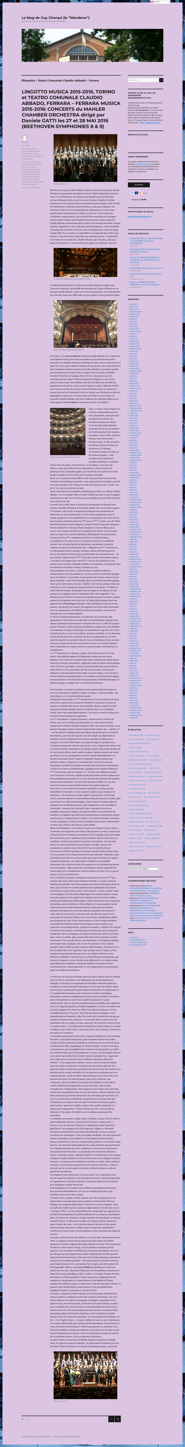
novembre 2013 (135, 591)
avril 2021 (133, 398)
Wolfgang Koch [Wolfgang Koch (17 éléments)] (136, 851)
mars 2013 (133, 611)
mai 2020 (133, 421)
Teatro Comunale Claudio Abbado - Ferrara (32, 181)
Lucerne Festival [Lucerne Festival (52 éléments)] (136, 809)
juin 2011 (133, 663)
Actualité (25, 149)
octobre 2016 (135, 505)
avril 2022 (133, 381)
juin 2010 (133, 693)
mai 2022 (133, 379)
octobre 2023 (135, 346)
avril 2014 (133, 579)
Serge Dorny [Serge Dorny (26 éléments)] (135, 838)
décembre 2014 (135, 559)
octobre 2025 (135, 314)
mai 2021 (133, 396)
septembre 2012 (136, 626)
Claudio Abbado (28, 151)
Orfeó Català (34, 177)
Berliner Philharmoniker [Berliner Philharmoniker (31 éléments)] (139, 743)
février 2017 (134, 495)
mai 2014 (133, 577)
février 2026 (134, 309)
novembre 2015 (135, 532)
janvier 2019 (134, 450)
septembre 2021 (136, 388)
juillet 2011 (134, 661)
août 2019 (133, 438)
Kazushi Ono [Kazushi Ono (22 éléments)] (154, 793)
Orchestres (38, 156)
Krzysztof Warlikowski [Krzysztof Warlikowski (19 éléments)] (138, 805)
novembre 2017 (135, 475)
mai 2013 (133, 606)
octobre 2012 (134, 624)
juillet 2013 (134, 601)
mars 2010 (134, 700)
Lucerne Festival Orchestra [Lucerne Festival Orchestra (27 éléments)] (140, 813)
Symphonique (27, 159)
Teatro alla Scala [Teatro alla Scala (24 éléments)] (136, 846)
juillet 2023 (134, 351)
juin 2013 (133, 604)
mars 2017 (134, 492)
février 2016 (134, 525)
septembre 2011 (135, 656)
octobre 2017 (134, 478)
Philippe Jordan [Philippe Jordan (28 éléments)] (154, 826)
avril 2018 (133, 470)
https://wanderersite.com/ (150, 123)
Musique (29, 156)
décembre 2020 (135, 406)
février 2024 (134, 341)
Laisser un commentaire (31, 188)
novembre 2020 (136, 408)
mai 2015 (133, 547)
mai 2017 (133, 487)
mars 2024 (134, 339)
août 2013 (133, 599)
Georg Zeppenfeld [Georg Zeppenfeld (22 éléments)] (152, 772)
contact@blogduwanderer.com (139, 217)
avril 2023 (133, 359)
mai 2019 (133, 443)
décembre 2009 (135, 708)
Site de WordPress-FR (138, 945)
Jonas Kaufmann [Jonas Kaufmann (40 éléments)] (137, 789)
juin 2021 (133, 393)
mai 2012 (133, 636)
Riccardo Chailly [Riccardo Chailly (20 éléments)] (136, 834)
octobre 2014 (134, 564)
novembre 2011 (135, 651)
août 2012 (133, 629)
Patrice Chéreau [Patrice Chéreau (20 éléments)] (136, 826)
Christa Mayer (27, 162)
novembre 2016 (135, 502)
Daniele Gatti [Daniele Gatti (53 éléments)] (155, 760)
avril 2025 (133, 324)
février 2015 (134, 554)
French (155, 1)
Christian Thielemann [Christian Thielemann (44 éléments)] (139, 752)
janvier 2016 (134, 527)
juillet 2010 (134, 690)
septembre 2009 (136, 715)
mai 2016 (133, 517)
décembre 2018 (135, 453)
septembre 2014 (136, 567)
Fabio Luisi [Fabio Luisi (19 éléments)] (154, 768)
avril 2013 (133, 609)
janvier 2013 (134, 616)
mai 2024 (133, 334)
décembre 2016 (135, 500)
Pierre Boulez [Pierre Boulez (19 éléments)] (135, 830)
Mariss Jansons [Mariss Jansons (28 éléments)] (136, 822)
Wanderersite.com (143, 164)
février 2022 (134, 383)
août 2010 (133, 688)
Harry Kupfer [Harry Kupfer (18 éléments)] (155, 780)
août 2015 (133, 539)
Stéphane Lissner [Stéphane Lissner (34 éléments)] (137, 842)
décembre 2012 (135, 619)
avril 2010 (133, 698)
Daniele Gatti (34, 169)
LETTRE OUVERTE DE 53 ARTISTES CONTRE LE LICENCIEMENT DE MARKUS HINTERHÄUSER (146, 241)
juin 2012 (133, 634)
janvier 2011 (134, 676)
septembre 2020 (136, 411)
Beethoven (33, 149)
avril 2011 (133, 668)
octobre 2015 (134, 535)
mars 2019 (134, 448)
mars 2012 (134, 641)
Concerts (30, 154)
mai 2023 (133, 356)
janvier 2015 (134, 557)
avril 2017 (133, 490)
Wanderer (25, 142)
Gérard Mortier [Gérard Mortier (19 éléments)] (155, 776)
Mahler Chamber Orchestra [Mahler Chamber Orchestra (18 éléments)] (140, 818)
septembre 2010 (136, 686)
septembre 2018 (136, 460)
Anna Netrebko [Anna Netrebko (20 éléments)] (136, 739)
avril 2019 (133, 445)
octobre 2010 (134, 683)
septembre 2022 (136, 371)
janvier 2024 (134, 344)
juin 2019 (133, 440)
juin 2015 (133, 544)
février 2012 (134, 643)
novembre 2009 (136, 710)
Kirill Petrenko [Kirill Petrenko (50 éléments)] (151, 797)
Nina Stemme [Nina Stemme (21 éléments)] (152, 822)
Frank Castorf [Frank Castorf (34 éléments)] (135, 772)
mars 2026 (134, 307)
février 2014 (134, 584)
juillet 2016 (134, 512)
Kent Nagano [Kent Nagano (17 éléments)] (135, 797)
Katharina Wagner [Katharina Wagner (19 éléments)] (137, 793)
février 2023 (134, 364)
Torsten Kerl (33, 184)
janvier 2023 (134, 366)
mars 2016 (134, 522)
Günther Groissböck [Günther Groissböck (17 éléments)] (138, 780)
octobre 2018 (134, 458)
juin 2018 (133, 465)
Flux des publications (138, 940)
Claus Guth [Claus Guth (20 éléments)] (153, 756)
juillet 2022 (134, 374)
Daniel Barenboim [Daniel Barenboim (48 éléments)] (137, 760)
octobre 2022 (135, 369)
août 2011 (133, 658)
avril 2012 (133, 638)
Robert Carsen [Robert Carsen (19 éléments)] (153, 834)
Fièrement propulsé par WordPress (67, 1437)
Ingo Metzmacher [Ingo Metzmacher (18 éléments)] (137, 785)
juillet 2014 (134, 572)
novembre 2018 (135, 455)
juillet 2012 (134, 631)
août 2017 (133, 480)
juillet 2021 (134, 391)
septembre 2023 (136, 349)
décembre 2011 (135, 648)
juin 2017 (133, 485)
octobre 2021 (134, 386)
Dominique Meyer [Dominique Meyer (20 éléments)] (137, 768)
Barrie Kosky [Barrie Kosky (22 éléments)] (152, 739)
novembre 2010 (135, 681)
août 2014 (133, 569)
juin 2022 (133, 376)
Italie (24, 156)
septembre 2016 (136, 507)
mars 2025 (134, 327)
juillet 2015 (134, 542)
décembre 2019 (135, 433)
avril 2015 (133, 549)
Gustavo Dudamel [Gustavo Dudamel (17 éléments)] (137, 776)
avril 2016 (133, 520)
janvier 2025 (134, 329)
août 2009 (133, 718)
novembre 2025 (136, 312)
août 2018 (133, 463)
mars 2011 (133, 671)
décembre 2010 (135, 678)
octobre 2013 (134, 594)
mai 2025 (133, 322)
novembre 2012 (135, 621)
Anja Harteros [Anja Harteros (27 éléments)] (152, 735)
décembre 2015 (135, 530)
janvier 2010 (134, 705)
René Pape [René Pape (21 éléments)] (149, 830)
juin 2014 (133, 574)
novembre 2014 (135, 562)
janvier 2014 (134, 586)
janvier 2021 (134, 403)
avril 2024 (133, 336)
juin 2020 (133, 418)
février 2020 (134, 428)
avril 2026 (133, 304)
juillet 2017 (134, 483)
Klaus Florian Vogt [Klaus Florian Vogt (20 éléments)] (137, 801)
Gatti (36, 154)
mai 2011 (133, 666)
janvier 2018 (134, 473)
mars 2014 (134, 582)
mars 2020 (134, 426)
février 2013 (134, 614)
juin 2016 (133, 515)
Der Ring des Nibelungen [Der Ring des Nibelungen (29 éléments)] (140, 764)
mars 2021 (134, 401)
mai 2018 (133, 468)
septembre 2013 (136, 596)
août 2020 (133, 413)
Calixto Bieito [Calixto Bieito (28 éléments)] (135, 747)
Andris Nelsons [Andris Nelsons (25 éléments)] (136, 735)
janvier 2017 (134, 497)
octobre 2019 (135, 435)
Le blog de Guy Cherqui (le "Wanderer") (56, 18)
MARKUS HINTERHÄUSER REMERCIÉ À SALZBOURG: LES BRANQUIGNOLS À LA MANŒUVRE (145, 260)
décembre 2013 (135, 589)
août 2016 (133, 510)
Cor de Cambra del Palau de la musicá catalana (31, 167)
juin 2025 (133, 319)
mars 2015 (134, 552)
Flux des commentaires (138, 942)
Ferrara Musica (27, 172)
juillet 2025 (134, 317)
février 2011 (134, 673)
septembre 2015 (136, 537)
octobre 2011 (134, 653)
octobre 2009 (135, 713)
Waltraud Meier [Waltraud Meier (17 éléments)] (154, 846)
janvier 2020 (134, 431)
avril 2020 (133, 423)
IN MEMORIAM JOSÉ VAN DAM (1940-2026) (146, 268)
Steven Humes (27, 179)
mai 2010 (133, 695)
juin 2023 (133, 354)
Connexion (134, 937)
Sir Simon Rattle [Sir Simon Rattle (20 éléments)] (151, 838)
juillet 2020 (134, 416)
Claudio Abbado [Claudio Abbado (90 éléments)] (137, 756)
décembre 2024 (135, 331)
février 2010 (134, 703)
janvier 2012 (134, 646)
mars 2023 (134, 361)
